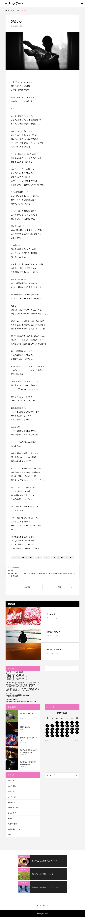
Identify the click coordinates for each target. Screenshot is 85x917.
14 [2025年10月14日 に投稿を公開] (52, 729)
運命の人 (70, 573)
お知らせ (11, 781)
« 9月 (46, 740)
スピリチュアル (15, 573)
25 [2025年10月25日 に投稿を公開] (72, 732)
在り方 (48, 573)
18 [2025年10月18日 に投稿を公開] (72, 729)
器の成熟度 (42, 573)
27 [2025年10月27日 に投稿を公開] (47, 736)
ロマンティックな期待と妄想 (29, 573)
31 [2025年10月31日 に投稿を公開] (67, 736)
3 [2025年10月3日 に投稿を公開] (67, 722)
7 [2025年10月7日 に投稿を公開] (52, 726)
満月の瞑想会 (12, 824)
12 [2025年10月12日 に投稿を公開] (77, 726)
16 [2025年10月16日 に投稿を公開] (62, 729)
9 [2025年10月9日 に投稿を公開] (62, 726)
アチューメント (13, 791)
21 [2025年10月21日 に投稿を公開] (52, 732)
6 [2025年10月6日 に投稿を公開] (47, 726)
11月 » (77, 740)
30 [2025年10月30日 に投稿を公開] (62, 736)
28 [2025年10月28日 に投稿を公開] (52, 736)
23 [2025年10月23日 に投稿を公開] (62, 732)
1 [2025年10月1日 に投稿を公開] (57, 722)
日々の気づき (12, 813)
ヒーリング (12, 797)
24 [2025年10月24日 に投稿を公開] (67, 732)
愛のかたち (54, 573)
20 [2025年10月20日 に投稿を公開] (47, 732)
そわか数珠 (12, 786)
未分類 (10, 818)
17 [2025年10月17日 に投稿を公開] (67, 729)
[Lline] (38, 557)
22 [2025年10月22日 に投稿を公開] (57, 732)
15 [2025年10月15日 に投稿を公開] (57, 729)
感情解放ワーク (13, 807)
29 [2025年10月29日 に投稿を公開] (57, 736)
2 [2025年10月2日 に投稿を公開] (62, 722)
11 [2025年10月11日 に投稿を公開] (72, 726)
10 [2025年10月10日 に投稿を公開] (67, 726)
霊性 (21, 26)
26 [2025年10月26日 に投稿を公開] (77, 732)
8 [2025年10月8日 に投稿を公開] (57, 726)
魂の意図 (15, 576)
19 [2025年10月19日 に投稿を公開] (77, 729)
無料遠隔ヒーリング (15, 829)
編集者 (17, 567)
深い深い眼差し (62, 573)
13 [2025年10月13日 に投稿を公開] (47, 729)
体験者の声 (12, 802)
